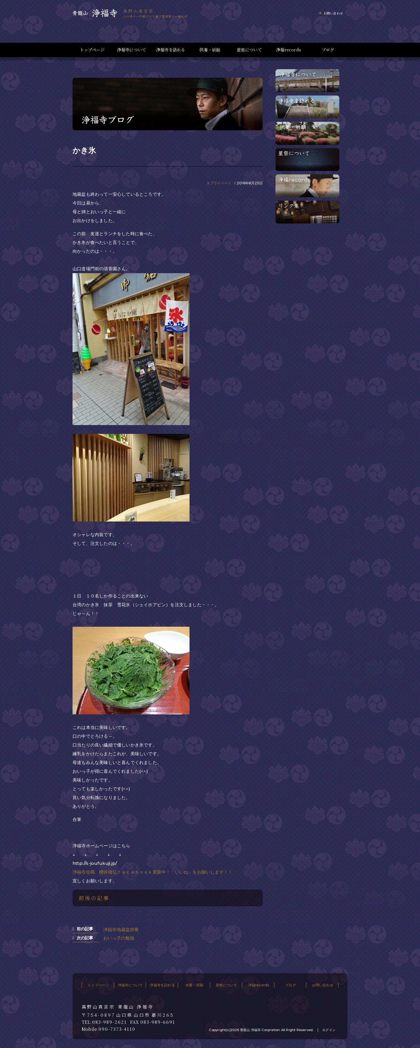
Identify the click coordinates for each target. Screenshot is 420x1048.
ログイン (328, 1030)
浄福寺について (131, 49)
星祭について (249, 49)
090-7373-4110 (117, 1029)
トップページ (92, 49)
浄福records (288, 49)
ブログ (328, 49)
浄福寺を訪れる (170, 49)
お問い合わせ (333, 13)
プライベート (220, 183)
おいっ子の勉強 (118, 938)
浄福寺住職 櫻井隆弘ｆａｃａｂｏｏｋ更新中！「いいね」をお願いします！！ (153, 872)
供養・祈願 (209, 49)
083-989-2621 (109, 1022)
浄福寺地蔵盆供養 (121, 929)
